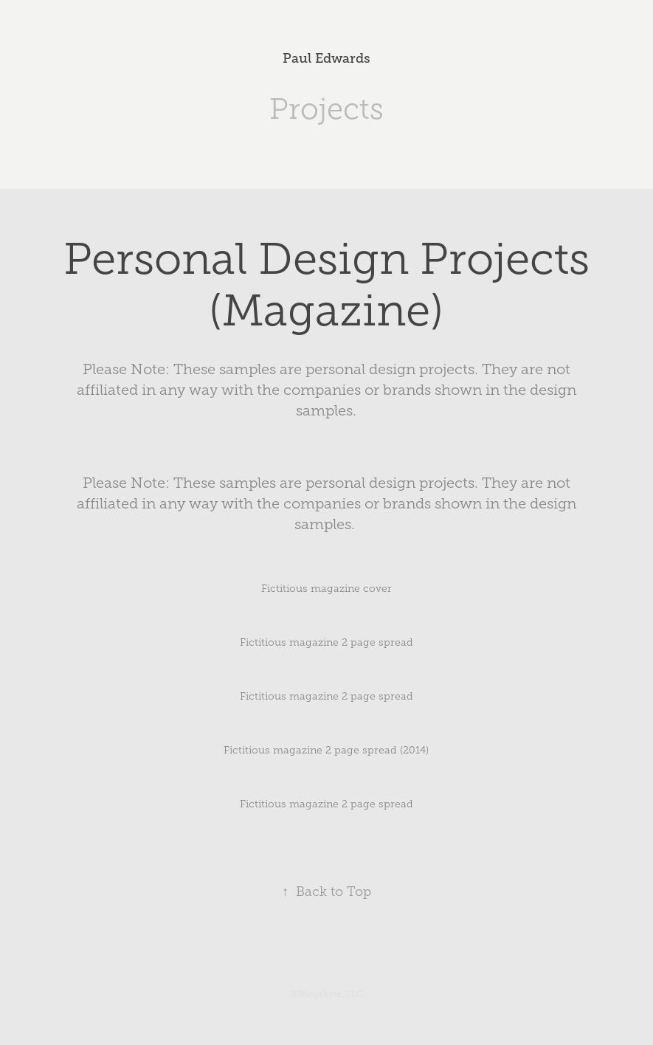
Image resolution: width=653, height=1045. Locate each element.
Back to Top (326, 891)
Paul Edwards (326, 58)
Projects (326, 108)
